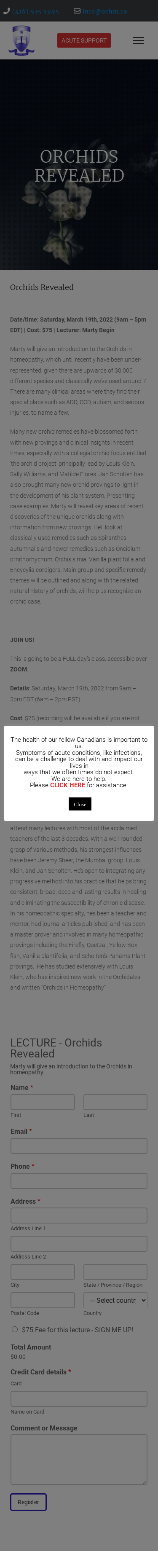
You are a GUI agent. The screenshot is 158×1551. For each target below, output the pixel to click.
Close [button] (80, 804)
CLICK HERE (67, 785)
